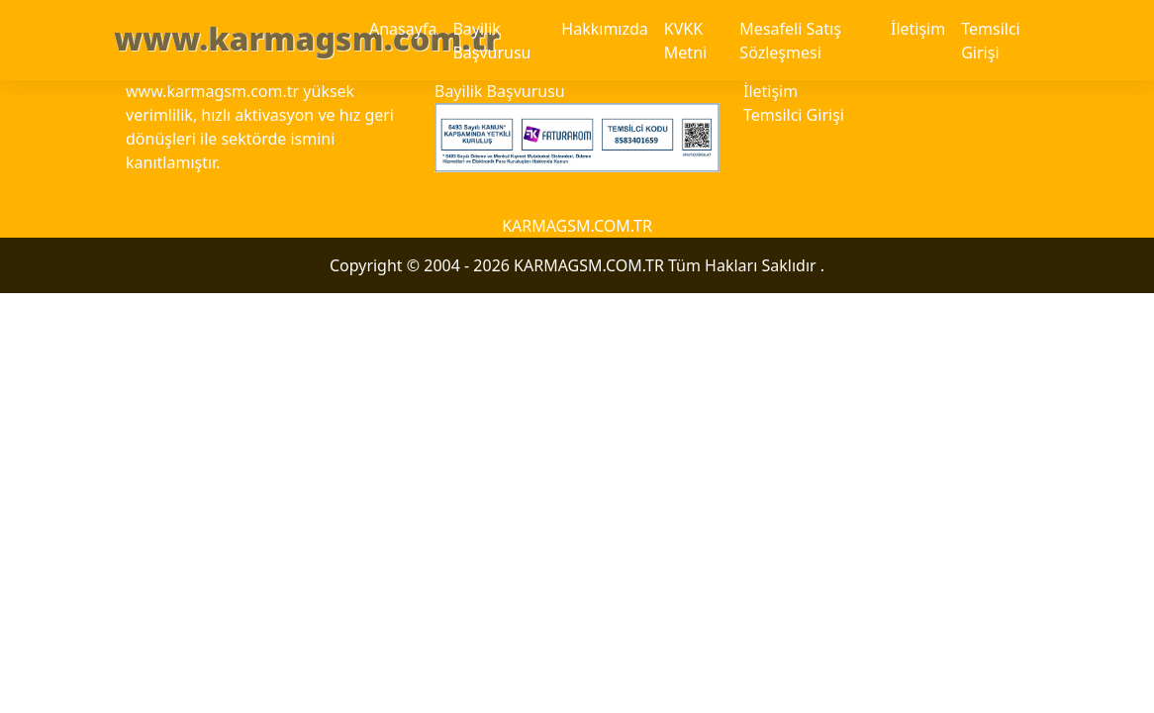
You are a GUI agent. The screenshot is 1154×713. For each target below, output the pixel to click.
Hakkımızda (604, 29)
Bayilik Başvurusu (491, 40)
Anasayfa (402, 29)
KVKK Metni (685, 40)
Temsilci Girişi (990, 40)
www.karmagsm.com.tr (307, 38)
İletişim (918, 29)
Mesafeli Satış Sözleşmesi (789, 40)
